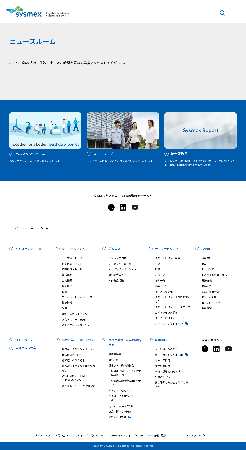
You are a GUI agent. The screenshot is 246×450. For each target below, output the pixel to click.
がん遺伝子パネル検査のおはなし (78, 368)
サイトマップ (42, 435)
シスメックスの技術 (120, 263)
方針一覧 (160, 280)
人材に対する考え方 (166, 349)
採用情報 (161, 340)
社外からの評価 (164, 291)
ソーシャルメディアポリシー (127, 435)
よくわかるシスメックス (76, 325)
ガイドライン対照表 (166, 312)
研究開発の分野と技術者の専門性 (171, 384)
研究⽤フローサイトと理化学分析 (127, 373)
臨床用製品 (115, 354)
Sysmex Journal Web (121, 406)
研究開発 (114, 249)
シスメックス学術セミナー (126, 396)
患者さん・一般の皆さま (78, 340)
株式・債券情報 (210, 291)
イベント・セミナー (120, 390)
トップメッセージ (72, 258)
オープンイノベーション (122, 269)
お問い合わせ (62, 435)
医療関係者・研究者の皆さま (125, 342)
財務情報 (207, 280)
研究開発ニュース (119, 274)
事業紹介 (67, 286)
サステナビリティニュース (170, 318)
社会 (157, 263)
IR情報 (206, 249)
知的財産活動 (116, 280)
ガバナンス (161, 274)
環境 (157, 269)
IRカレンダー (209, 269)
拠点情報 (67, 302)
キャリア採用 (162, 360)
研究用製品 (115, 359)
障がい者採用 (162, 366)
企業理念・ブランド (73, 263)
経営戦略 (67, 274)
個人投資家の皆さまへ (214, 274)
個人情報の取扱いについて (163, 435)
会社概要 (67, 280)
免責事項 (207, 308)
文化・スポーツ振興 (73, 319)
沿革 (64, 308)
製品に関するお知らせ (121, 411)
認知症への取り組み (73, 360)
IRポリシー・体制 (212, 302)
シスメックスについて (76, 249)
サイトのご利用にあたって (90, 435)
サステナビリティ (166, 249)
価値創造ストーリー (73, 269)
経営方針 (207, 258)
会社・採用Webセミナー (169, 371)
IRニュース (208, 263)
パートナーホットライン (172, 323)
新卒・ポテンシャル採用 (172, 355)
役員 (64, 291)
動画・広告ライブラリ (74, 313)
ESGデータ (161, 286)
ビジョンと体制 (117, 258)
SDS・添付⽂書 (126, 417)
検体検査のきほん (72, 355)
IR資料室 (206, 286)
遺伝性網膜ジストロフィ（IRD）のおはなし (76, 378)
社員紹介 (172, 377)
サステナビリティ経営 (167, 258)
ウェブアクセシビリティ (197, 435)
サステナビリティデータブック (172, 307)
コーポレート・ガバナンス (77, 297)
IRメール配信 (209, 297)
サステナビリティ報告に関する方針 (172, 299)
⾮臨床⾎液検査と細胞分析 (127, 380)
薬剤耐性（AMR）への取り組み (78, 388)
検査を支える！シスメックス (78, 349)
